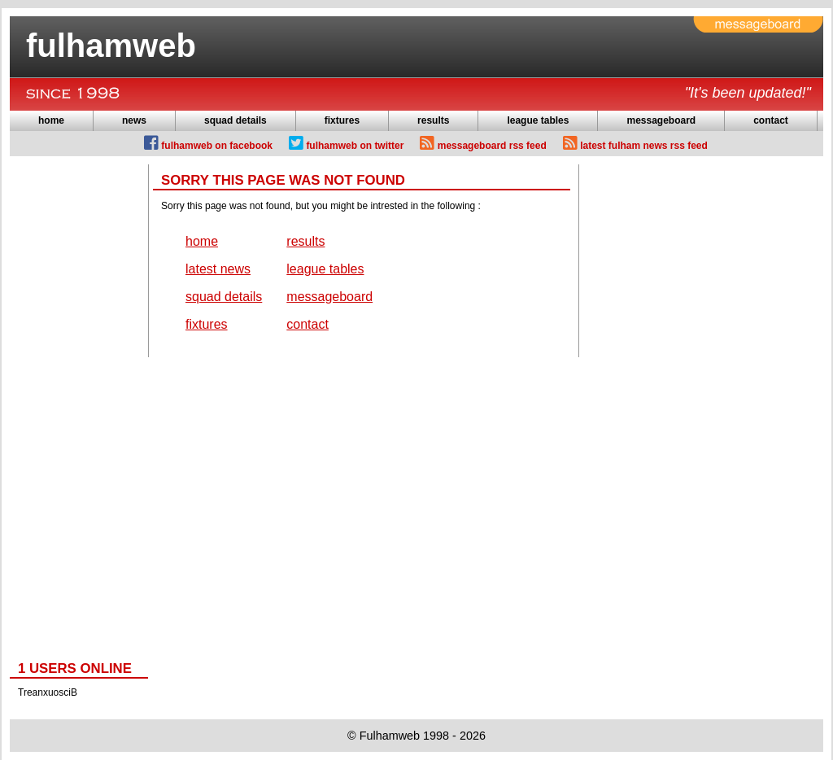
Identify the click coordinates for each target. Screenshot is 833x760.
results (433, 120)
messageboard (661, 120)
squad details (235, 120)
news (134, 120)
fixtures (342, 120)
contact (770, 120)
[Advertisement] (75, 408)
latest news (218, 269)
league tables (538, 120)
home (51, 120)
